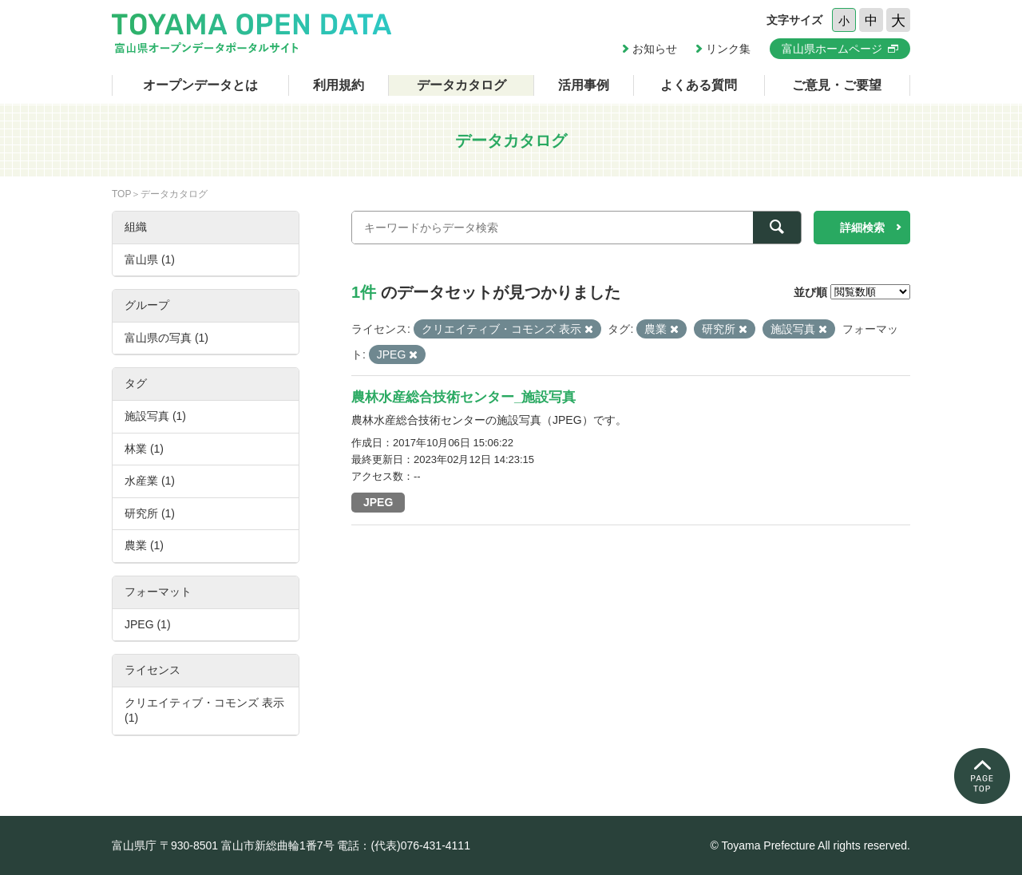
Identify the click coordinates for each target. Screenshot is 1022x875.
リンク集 (728, 48)
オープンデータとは (200, 85)
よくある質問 (698, 85)
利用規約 (338, 85)
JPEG (378, 502)
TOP (121, 194)
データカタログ (461, 85)
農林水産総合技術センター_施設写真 (463, 397)
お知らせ (654, 48)
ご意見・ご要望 (836, 85)
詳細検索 (862, 227)
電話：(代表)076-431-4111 (403, 845)
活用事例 (583, 85)
